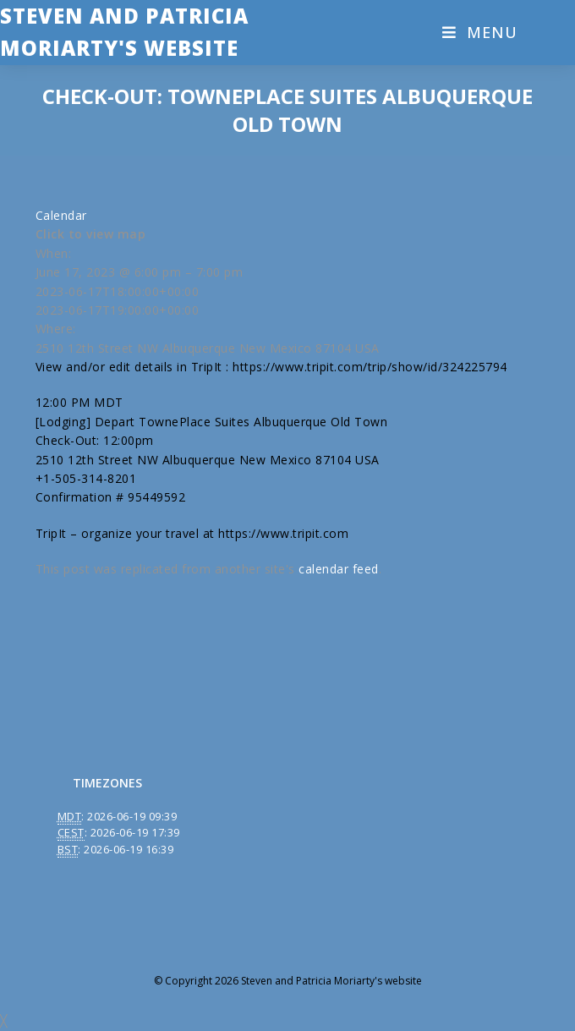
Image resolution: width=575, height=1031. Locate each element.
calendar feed (338, 569)
